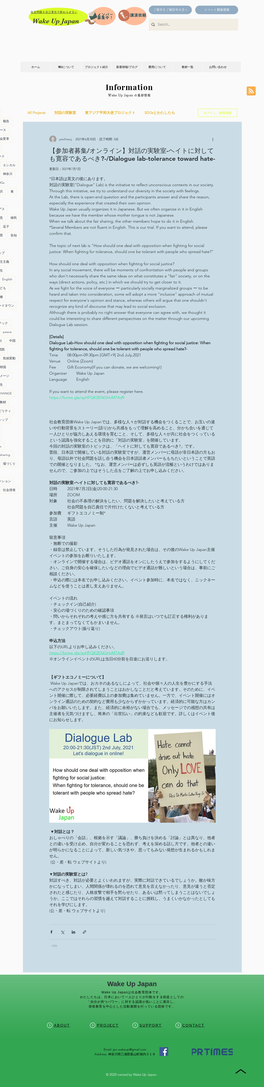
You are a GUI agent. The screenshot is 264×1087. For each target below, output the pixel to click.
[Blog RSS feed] (251, 91)
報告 (6, 121)
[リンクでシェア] (84, 932)
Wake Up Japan (55, 21)
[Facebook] (163, 1051)
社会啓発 (9, 490)
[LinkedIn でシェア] (73, 932)
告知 (14, 235)
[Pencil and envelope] (90, 17)
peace (7, 332)
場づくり (9, 464)
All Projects (36, 113)
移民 (14, 218)
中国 (12, 341)
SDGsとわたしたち (159, 113)
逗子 (6, 226)
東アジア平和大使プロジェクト (110, 113)
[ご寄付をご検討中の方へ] (170, 10)
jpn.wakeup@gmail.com (129, 1049)
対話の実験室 (65, 113)
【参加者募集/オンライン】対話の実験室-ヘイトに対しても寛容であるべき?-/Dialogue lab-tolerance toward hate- (132, 154)
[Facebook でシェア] (51, 932)
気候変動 (9, 358)
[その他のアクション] (213, 139)
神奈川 (7, 174)
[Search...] (193, 25)
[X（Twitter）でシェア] (62, 932)
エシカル (9, 165)
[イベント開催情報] (216, 10)
